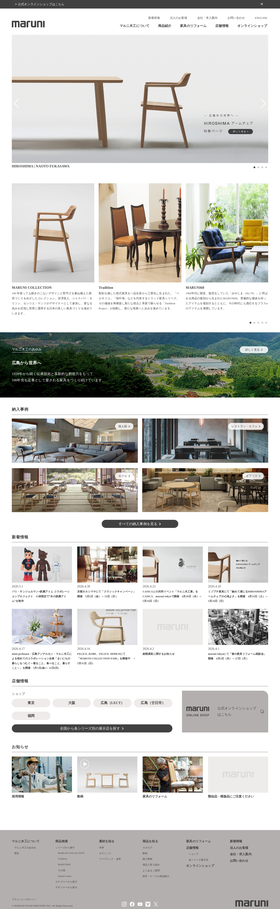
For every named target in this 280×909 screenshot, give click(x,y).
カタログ (147, 847)
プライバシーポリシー (24, 899)
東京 (31, 703)
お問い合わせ (236, 17)
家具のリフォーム (193, 26)
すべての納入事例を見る (138, 524)
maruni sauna (65, 876)
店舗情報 (222, 26)
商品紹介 (165, 26)
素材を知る (107, 841)
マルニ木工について (134, 26)
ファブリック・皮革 (110, 859)
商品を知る (150, 841)
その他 (61, 870)
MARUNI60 (64, 864)
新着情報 (154, 17)
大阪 (71, 703)
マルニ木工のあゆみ (25, 847)
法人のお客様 (178, 17)
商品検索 (61, 841)
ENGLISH (261, 17)
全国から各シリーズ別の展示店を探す (90, 728)
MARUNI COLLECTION (71, 853)
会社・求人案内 (207, 17)
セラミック (105, 853)
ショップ (194, 854)
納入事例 (147, 859)
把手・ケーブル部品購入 (156, 876)
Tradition (62, 858)
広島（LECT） (112, 703)
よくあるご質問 (151, 870)
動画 (145, 853)
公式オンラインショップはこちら (41, 4)
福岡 (31, 716)
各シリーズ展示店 (198, 859)
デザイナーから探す (66, 887)
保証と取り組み (151, 864)
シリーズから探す (65, 847)
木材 (101, 847)
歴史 (16, 853)
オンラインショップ (252, 26)
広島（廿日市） (153, 703)
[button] (254, 167)
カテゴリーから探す (66, 881)
